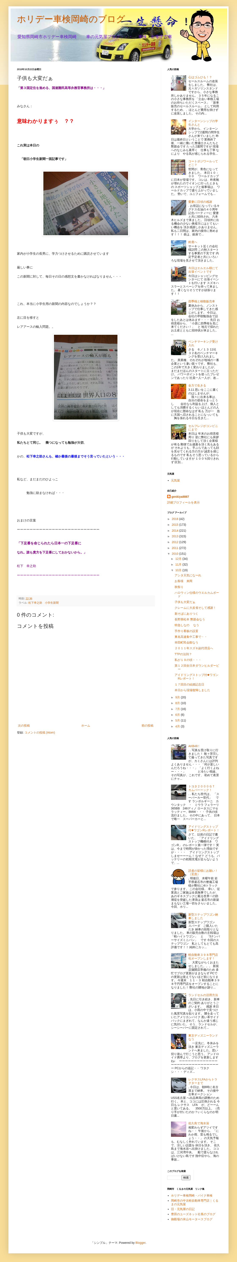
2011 (175, 548)
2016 (175, 519)
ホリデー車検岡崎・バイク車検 (191, 1195)
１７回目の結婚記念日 (189, 684)
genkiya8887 (180, 496)
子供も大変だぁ (185, 602)
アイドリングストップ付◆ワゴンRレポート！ (203, 828)
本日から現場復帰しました (192, 690)
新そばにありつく (186, 613)
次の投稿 (24, 725)
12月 (178, 558)
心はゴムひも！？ (200, 77)
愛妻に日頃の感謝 (200, 201)
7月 (178, 709)
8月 (178, 703)
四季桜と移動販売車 (201, 301)
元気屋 (175, 480)
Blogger (140, 1242)
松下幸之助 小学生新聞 (43, 602)
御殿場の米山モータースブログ (191, 1219)
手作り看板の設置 (186, 631)
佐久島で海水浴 (198, 1123)
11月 (178, 564)
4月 (178, 726)
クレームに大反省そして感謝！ (195, 607)
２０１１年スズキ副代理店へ (194, 648)
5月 (178, 720)
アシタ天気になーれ (188, 575)
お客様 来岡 (183, 581)
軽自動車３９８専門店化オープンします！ (203, 956)
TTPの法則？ (183, 654)
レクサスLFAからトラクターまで (202, 1081)
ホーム (85, 725)
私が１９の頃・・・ (188, 660)
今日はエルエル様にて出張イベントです (203, 269)
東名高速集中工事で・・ (191, 636)
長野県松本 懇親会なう (190, 619)
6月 (178, 714)
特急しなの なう (187, 625)
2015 (175, 524)
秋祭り (179, 587)
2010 (175, 553)
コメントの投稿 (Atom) (40, 732)
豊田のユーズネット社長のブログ (193, 1214)
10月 (178, 570)
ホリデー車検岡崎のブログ (71, 19)
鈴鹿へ (192, 242)
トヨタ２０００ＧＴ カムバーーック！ (203, 788)
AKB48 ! (193, 746)
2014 (175, 530)
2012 (175, 542)
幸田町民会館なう (186, 642)
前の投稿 (147, 725)
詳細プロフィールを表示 (183, 502)
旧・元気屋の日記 (184, 1209)
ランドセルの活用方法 (203, 995)
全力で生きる (197, 385)
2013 (175, 536)
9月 (178, 697)
